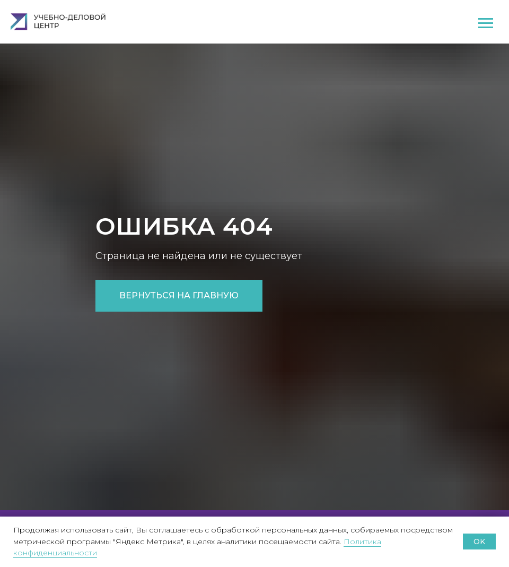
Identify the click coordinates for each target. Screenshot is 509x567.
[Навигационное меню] (485, 23)
